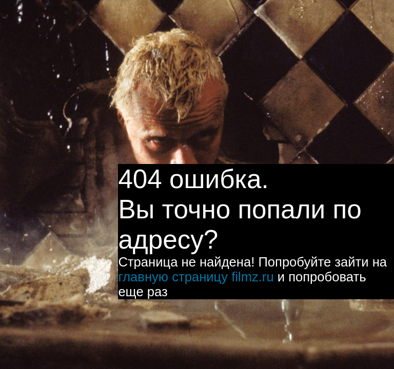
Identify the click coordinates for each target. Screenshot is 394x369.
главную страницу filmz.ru (195, 277)
